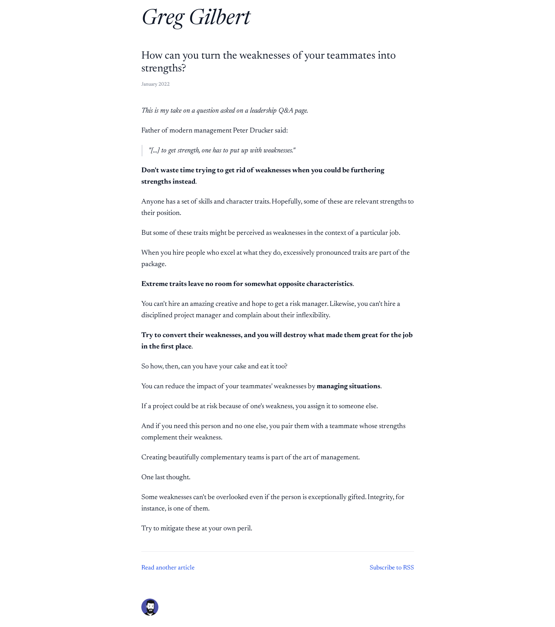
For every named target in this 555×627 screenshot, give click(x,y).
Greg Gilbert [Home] (195, 19)
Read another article (168, 568)
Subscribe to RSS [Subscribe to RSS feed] (392, 568)
